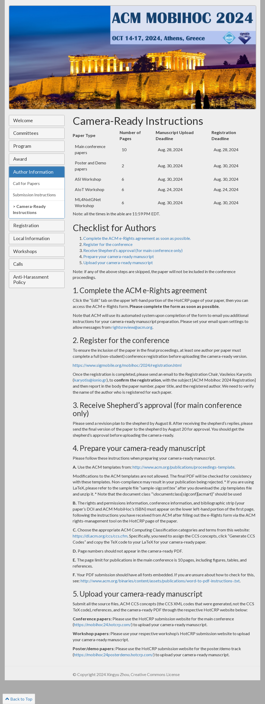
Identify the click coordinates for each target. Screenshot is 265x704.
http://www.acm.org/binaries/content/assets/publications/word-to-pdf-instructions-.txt (160, 580)
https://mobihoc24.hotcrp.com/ (102, 624)
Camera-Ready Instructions (29, 209)
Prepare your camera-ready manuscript (118, 256)
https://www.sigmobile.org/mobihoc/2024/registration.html (127, 365)
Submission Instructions (34, 194)
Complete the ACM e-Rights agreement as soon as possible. (137, 238)
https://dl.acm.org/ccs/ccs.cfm (100, 535)
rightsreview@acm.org (132, 327)
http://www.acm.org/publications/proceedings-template (183, 466)
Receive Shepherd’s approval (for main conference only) (133, 250)
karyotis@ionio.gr (90, 379)
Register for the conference (107, 244)
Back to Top (18, 698)
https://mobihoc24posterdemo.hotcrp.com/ (113, 654)
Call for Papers (26, 183)
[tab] (37, 120)
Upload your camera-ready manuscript (118, 262)
